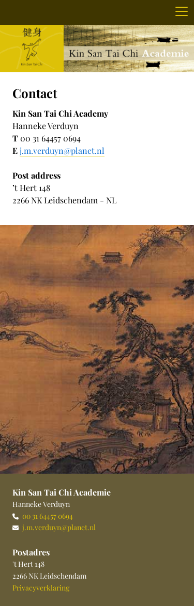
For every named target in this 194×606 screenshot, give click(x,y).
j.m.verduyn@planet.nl (59, 527)
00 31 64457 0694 (47, 516)
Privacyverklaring (40, 588)
